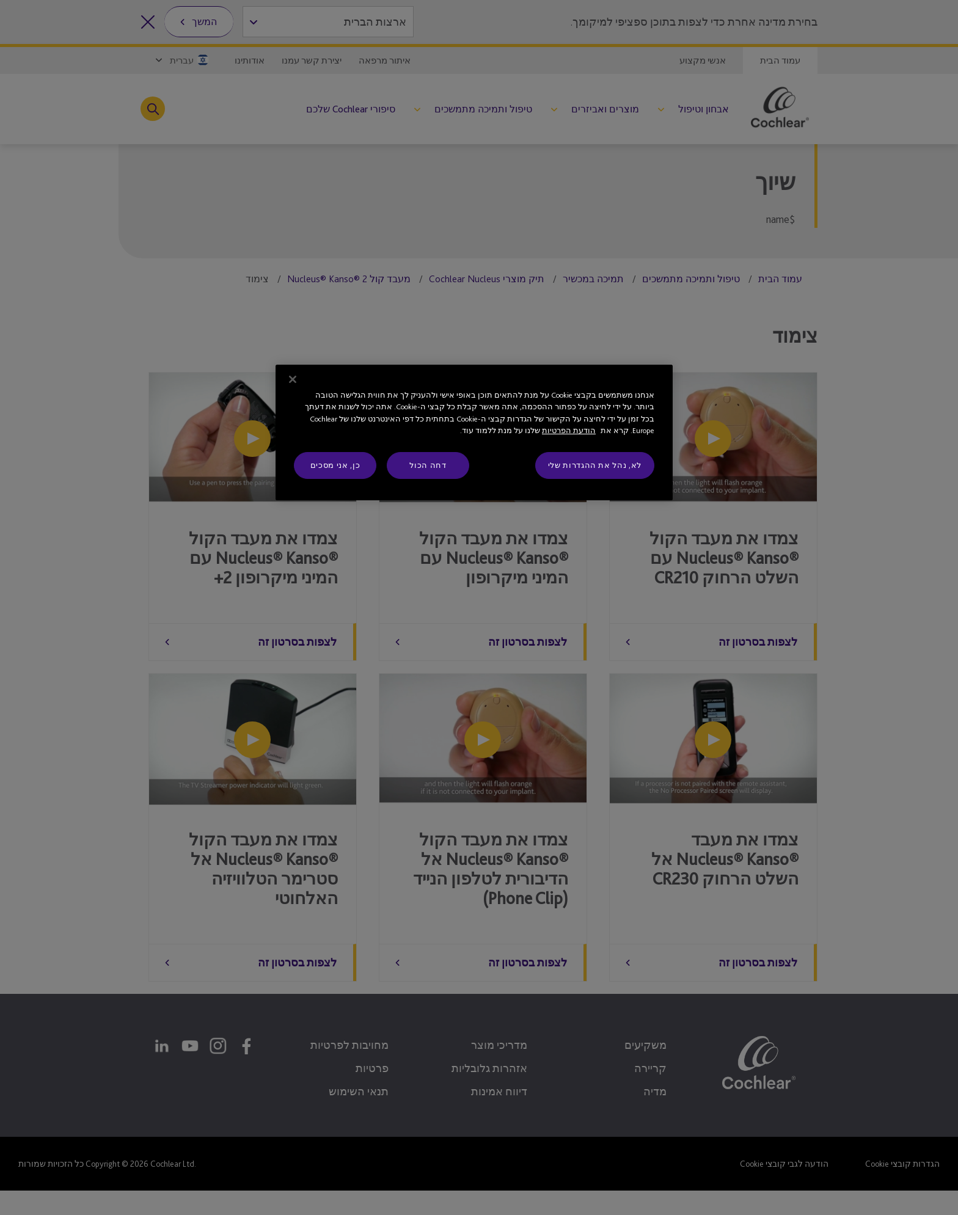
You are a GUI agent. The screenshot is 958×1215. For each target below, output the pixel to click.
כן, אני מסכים (335, 465)
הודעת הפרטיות (569, 430)
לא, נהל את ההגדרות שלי (595, 465)
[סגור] (292, 379)
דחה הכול (427, 465)
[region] (474, 432)
